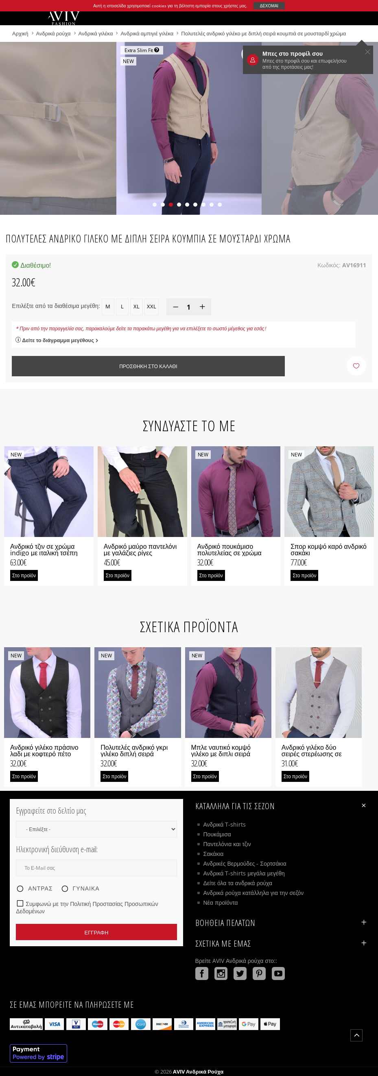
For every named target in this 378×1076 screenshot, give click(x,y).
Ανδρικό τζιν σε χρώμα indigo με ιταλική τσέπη (44, 549)
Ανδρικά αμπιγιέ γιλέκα (146, 33)
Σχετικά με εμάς (281, 943)
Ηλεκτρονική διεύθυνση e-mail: (57, 849)
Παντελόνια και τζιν (227, 844)
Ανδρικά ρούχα (54, 33)
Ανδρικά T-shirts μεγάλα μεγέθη (244, 873)
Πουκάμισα (217, 834)
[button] (155, 205)
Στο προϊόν (24, 575)
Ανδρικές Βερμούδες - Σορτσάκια (244, 863)
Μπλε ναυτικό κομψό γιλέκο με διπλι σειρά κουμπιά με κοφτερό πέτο (227, 754)
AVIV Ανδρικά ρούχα (198, 1071)
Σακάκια (213, 854)
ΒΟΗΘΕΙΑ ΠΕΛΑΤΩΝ (281, 922)
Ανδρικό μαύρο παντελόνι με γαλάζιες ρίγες (140, 549)
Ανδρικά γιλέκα (96, 33)
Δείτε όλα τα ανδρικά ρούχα (238, 883)
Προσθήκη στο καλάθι (148, 366)
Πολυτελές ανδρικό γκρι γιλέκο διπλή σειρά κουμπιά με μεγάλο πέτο (135, 754)
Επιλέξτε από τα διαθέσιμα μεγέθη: (56, 306)
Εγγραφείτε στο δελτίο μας (51, 810)
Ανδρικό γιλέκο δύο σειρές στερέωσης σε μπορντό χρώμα (312, 754)
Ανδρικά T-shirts (224, 824)
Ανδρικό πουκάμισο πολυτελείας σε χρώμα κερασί (229, 553)
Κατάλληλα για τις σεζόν (281, 805)
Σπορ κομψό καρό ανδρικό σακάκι (329, 549)
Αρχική (21, 33)
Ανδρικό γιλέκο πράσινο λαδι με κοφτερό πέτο (44, 750)
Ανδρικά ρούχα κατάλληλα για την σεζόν (253, 893)
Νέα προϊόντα (220, 902)
